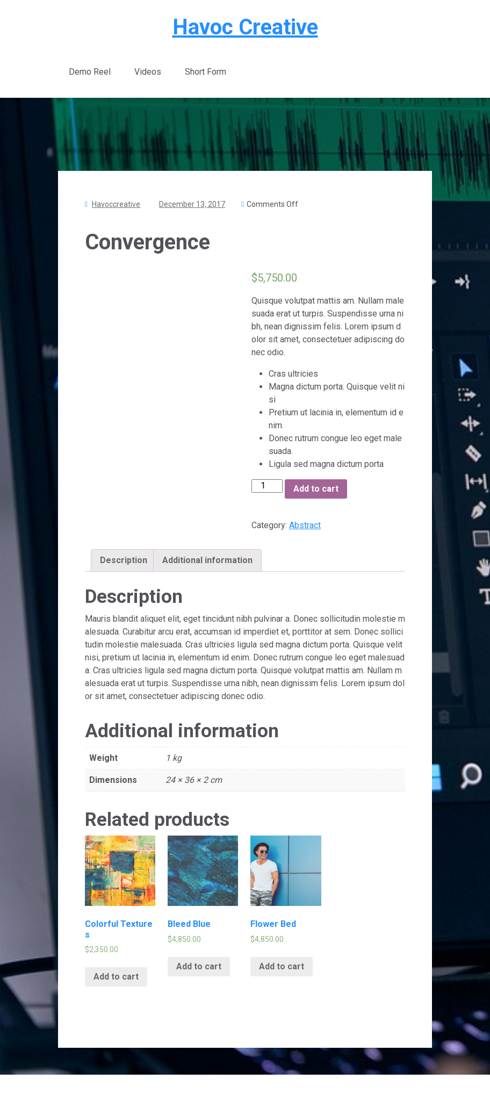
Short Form (205, 72)
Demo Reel (90, 72)
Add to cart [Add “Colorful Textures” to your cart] (116, 976)
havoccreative (116, 204)
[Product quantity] (267, 485)
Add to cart (315, 489)
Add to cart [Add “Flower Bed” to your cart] (281, 966)
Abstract (305, 525)
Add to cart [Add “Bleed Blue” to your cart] (198, 966)
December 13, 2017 (192, 204)
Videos (147, 72)
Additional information (207, 560)
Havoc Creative (245, 27)
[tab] (123, 560)
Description (123, 560)
